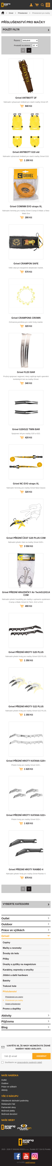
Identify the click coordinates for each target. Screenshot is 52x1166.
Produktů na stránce (22, 45)
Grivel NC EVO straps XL (26, 483)
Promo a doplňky (12, 1009)
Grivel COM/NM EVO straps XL (26, 206)
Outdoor (6, 924)
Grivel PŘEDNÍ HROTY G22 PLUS (25, 706)
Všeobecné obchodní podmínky (15, 1101)
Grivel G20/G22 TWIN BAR (26, 429)
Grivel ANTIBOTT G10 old (26, 152)
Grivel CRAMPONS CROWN (26, 318)
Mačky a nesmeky (12, 948)
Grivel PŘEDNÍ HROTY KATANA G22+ (26, 815)
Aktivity (6, 1015)
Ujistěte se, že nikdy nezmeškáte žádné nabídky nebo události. (28, 1047)
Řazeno (17, 40)
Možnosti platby (8, 1111)
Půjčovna (7, 1021)
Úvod (2, 12)
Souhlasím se (23, 1062)
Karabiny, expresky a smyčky (18, 970)
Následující (28, 50)
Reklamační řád (8, 1104)
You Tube (26, 1156)
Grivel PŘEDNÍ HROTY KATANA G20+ (26, 761)
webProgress (30, 1162)
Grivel (11, 13)
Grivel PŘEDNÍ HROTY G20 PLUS (25, 652)
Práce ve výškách (13, 930)
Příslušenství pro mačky (14, 1000)
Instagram (34, 1156)
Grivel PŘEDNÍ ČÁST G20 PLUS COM (26, 538)
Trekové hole (9, 986)
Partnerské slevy (8, 1107)
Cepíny (6, 942)
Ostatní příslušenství (12, 1004)
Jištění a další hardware (15, 975)
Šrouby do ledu (11, 953)
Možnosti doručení (9, 1114)
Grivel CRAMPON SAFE (26, 263)
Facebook (17, 1156)
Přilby (6, 959)
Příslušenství (22, 13)
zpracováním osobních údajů (29, 1062)
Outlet (5, 918)
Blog (4, 1027)
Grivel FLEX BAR (26, 372)
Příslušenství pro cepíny (14, 997)
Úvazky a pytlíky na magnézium (19, 964)
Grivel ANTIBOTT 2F (26, 98)
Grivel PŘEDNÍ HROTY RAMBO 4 (26, 869)
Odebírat (41, 1056)
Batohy (6, 980)
